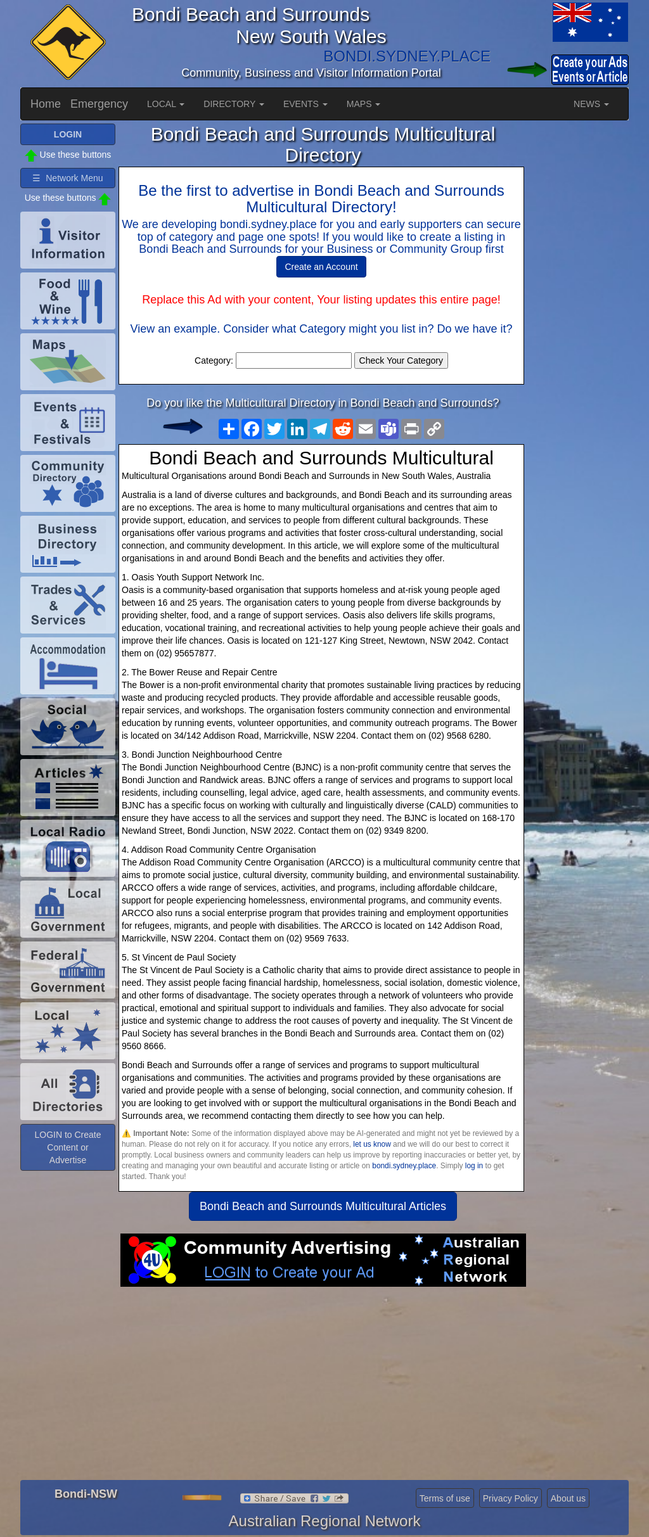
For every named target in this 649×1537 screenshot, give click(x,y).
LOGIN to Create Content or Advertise (67, 1147)
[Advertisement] (323, 1388)
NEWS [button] (591, 104)
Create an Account (321, 267)
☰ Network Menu (67, 178)
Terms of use (445, 1498)
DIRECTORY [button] (233, 104)
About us (568, 1498)
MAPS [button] (364, 104)
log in (474, 1165)
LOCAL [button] (165, 104)
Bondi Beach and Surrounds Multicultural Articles (323, 1206)
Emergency (99, 104)
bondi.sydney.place (404, 1165)
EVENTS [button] (305, 104)
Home (45, 104)
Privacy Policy (510, 1498)
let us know (371, 1144)
